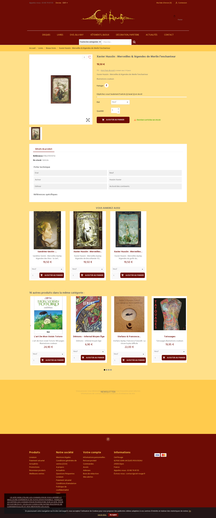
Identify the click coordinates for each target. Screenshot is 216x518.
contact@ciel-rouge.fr (135, 473)
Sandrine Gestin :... (47, 252)
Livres (60, 35)
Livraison (32, 457)
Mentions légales (63, 457)
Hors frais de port (108, 70)
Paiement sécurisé (37, 460)
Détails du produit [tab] (43, 149)
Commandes (88, 464)
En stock (37, 160)
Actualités (151, 35)
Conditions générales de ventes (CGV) (66, 462)
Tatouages (169, 336)
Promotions (34, 467)
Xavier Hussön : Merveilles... (88, 252)
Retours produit (90, 460)
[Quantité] (114, 110)
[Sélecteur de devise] (65, 2)
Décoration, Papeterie (127, 35)
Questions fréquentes (65, 473)
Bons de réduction (91, 473)
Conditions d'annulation (66, 483)
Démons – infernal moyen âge (89, 336)
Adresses (86, 470)
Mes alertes (88, 477)
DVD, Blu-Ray (77, 35)
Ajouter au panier (113, 119)
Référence (38, 156)
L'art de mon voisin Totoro (48, 336)
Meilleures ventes (36, 473)
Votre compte (92, 452)
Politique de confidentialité (62, 488)
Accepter (113, 515)
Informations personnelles (94, 457)
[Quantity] (35, 276)
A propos (60, 467)
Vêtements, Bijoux (99, 35)
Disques (46, 35)
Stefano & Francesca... (129, 336)
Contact (169, 35)
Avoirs (85, 467)
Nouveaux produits (37, 470)
